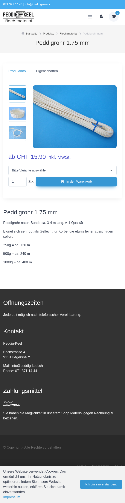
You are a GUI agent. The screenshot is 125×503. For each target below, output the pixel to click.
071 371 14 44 (13, 4)
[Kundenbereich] (101, 17)
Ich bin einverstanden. (101, 484)
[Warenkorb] (114, 17)
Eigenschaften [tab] (47, 71)
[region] (62, 71)
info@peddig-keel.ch (38, 4)
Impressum (11, 497)
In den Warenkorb (76, 181)
